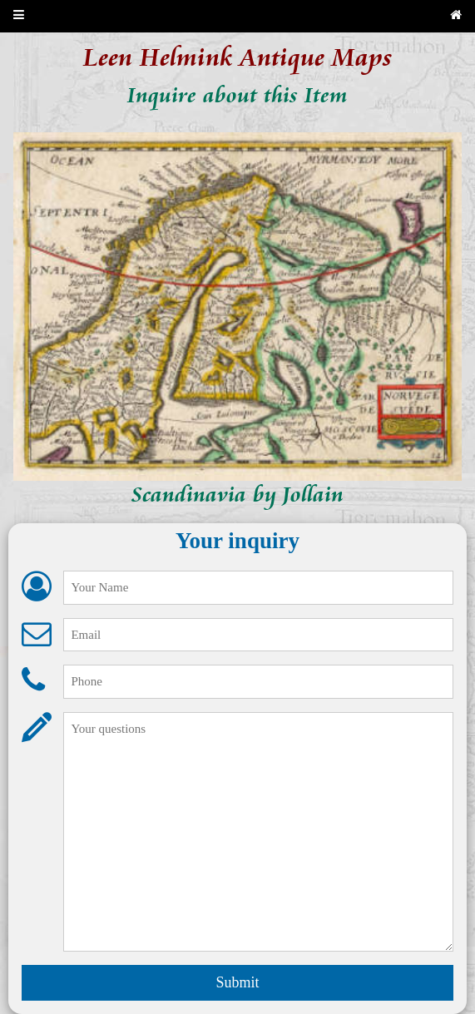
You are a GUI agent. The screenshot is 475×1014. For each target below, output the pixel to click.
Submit (237, 982)
